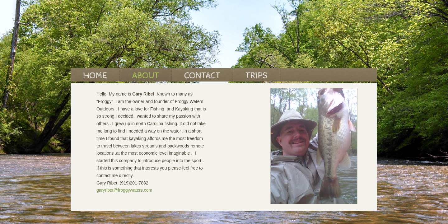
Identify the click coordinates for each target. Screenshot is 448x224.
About (145, 76)
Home (95, 76)
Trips (256, 76)
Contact (202, 76)
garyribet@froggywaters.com (124, 190)
